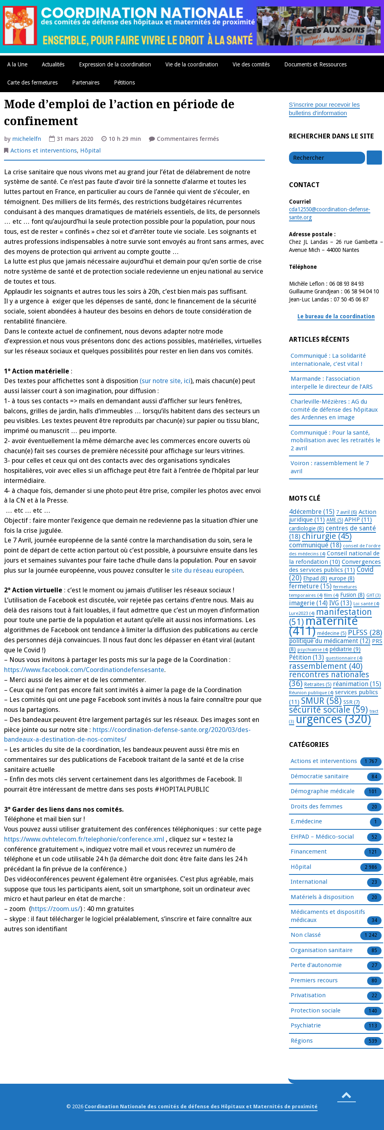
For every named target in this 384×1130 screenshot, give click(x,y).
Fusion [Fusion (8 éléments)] (352, 595)
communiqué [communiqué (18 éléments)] (315, 545)
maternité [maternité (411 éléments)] (323, 626)
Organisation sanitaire (322, 950)
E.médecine (306, 822)
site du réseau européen (207, 570)
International (309, 882)
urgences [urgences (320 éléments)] (333, 719)
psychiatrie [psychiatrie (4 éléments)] (312, 649)
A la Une (17, 64)
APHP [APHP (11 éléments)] (358, 519)
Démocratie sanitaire (320, 777)
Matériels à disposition (322, 897)
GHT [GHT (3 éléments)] (373, 595)
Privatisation (308, 996)
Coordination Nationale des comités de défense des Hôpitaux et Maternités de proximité (201, 1106)
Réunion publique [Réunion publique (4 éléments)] (311, 692)
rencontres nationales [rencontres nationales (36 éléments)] (329, 679)
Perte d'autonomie (316, 965)
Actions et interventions (43, 150)
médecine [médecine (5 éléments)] (331, 633)
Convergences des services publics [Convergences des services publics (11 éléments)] (335, 566)
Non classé (306, 935)
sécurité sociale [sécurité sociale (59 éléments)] (328, 710)
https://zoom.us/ (55, 909)
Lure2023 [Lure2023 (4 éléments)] (301, 613)
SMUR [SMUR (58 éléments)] (321, 701)
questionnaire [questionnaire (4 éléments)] (344, 658)
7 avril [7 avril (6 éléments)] (346, 512)
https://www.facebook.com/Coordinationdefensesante (84, 670)
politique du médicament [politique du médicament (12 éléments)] (329, 641)
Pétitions (124, 82)
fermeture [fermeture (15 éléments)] (310, 586)
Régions (302, 1041)
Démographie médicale (323, 792)
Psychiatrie (306, 1026)
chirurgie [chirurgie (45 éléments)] (327, 536)
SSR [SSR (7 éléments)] (351, 702)
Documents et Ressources (315, 64)
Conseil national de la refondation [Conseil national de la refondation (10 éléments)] (334, 557)
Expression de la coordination (115, 64)
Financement (309, 852)
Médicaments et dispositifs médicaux (328, 916)
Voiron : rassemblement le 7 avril (330, 467)
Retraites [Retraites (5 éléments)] (317, 684)
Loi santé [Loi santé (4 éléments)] (366, 603)
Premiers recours (314, 981)
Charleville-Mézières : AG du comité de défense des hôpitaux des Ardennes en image (334, 409)
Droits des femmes (317, 807)
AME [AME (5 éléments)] (334, 520)
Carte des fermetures (32, 82)
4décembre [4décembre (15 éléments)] (311, 512)
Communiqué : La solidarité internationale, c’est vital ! (328, 359)
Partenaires (85, 82)
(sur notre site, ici (165, 381)
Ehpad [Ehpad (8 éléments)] (315, 578)
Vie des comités (251, 64)
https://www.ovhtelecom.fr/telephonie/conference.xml (84, 839)
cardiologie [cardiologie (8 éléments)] (306, 528)
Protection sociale (316, 1011)
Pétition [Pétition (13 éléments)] (306, 657)
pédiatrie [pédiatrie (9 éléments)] (345, 649)
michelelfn (26, 138)
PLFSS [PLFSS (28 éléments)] (365, 632)
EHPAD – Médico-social (322, 837)
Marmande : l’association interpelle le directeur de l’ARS (332, 382)
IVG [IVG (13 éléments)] (340, 603)
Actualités (53, 64)
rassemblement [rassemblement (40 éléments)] (326, 666)
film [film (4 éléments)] (331, 595)
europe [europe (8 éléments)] (342, 578)
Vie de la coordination (191, 64)
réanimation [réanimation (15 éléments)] (357, 684)
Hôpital (90, 150)
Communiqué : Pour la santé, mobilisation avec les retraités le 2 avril (335, 440)
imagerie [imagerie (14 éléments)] (308, 603)
